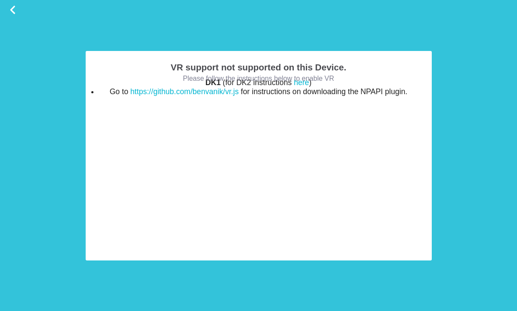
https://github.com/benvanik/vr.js (184, 91)
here (301, 82)
